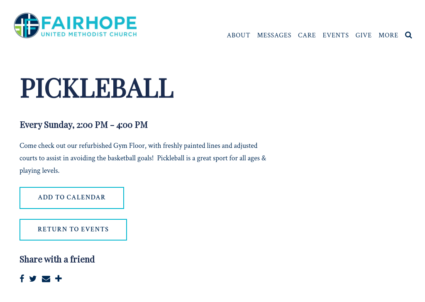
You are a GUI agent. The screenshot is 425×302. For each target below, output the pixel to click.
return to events (73, 229)
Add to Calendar (72, 197)
